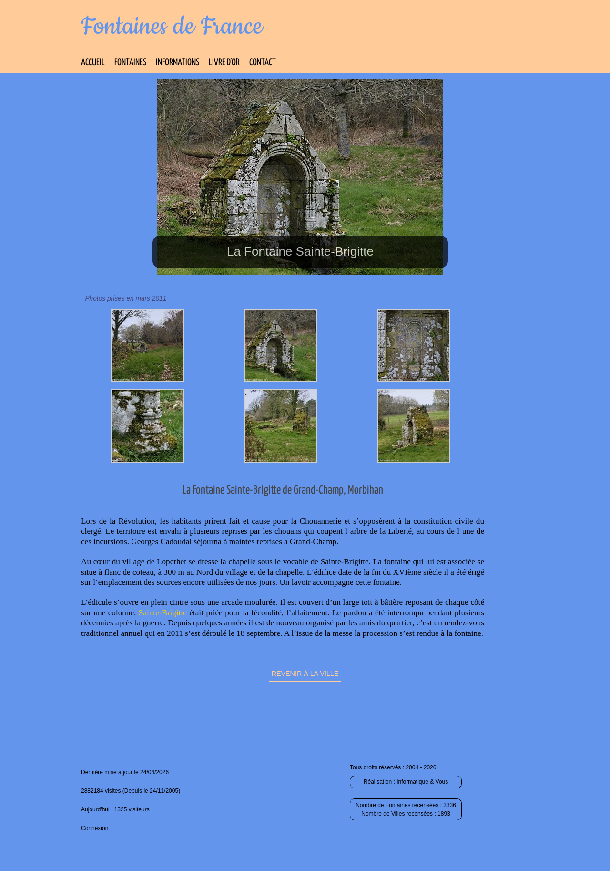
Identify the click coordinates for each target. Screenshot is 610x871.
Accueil (93, 62)
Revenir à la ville (305, 673)
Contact (262, 62)
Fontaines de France (172, 27)
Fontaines (130, 62)
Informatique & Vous (422, 781)
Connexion (94, 828)
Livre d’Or (224, 62)
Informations (177, 62)
